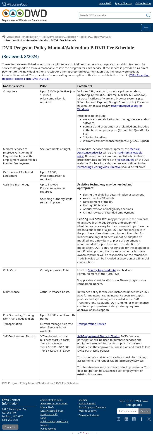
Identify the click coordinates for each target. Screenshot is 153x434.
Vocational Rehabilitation (22, 36)
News (43, 417)
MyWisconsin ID (49, 414)
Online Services (143, 3)
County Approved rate (102, 270)
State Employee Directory (92, 407)
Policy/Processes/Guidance (59, 36)
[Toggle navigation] (146, 27)
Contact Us (10, 427)
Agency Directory (123, 3)
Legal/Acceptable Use (52, 410)
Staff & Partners (87, 403)
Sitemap (83, 399)
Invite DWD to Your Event (54, 403)
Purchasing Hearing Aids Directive (99, 167)
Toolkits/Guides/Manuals (95, 36)
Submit (145, 411)
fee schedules (125, 159)
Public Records (48, 428)
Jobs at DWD (105, 3)
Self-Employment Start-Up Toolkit (98, 336)
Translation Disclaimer (89, 415)
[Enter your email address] (128, 411)
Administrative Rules (51, 399)
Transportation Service (91, 324)
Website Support (88, 410)
